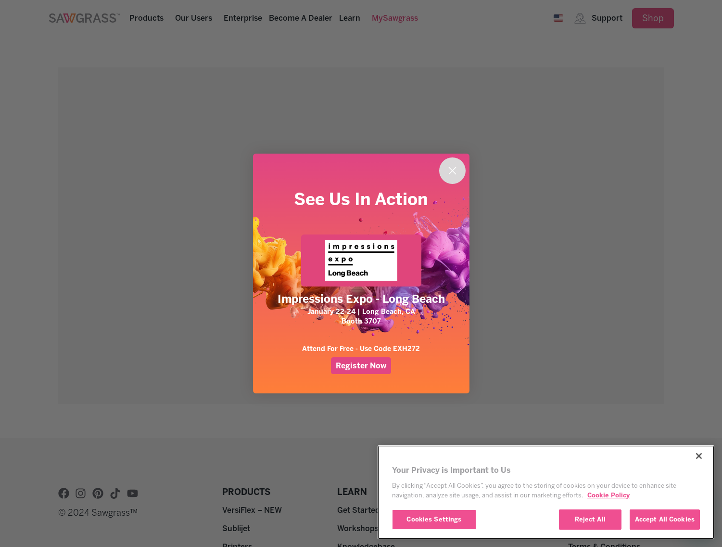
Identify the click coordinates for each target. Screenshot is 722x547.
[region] (546, 492)
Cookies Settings (433, 519)
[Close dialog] (452, 170)
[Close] (698, 456)
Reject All (590, 519)
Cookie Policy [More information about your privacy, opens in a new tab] (608, 495)
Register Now (361, 365)
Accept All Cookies (665, 519)
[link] (361, 260)
